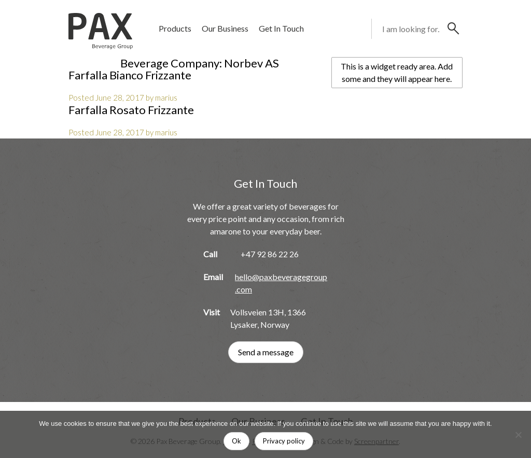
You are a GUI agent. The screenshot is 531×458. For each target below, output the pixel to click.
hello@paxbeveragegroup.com (281, 283)
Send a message (266, 352)
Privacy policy (284, 441)
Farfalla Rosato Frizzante (131, 110)
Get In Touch (281, 28)
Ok (236, 441)
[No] (518, 434)
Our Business (225, 28)
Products (175, 28)
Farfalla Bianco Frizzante (129, 75)
